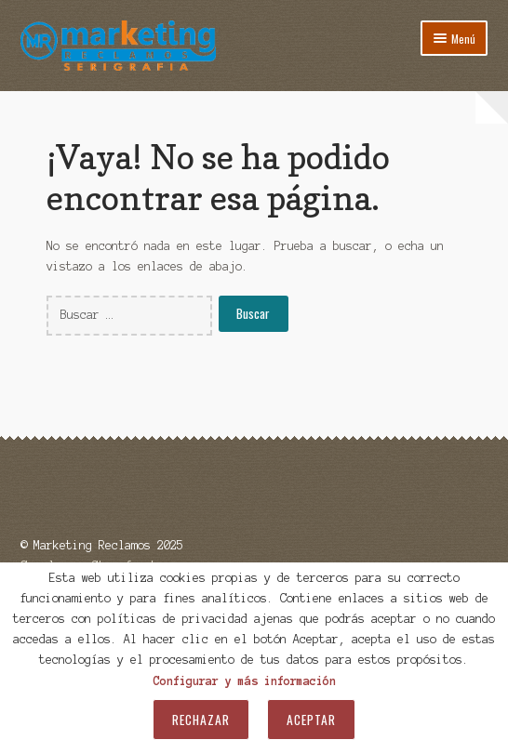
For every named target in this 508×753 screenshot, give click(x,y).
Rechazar (201, 719)
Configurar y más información (245, 681)
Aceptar (311, 719)
